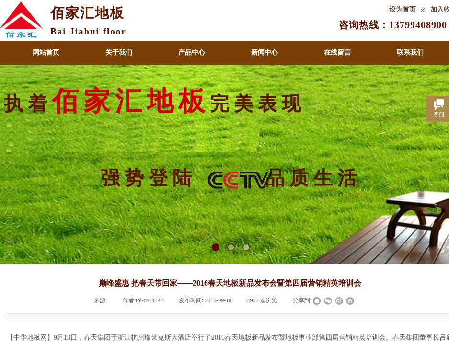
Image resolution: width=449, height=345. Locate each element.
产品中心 (191, 52)
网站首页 (46, 52)
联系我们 (410, 52)
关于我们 (118, 52)
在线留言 (337, 52)
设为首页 (402, 9)
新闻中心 (264, 52)
